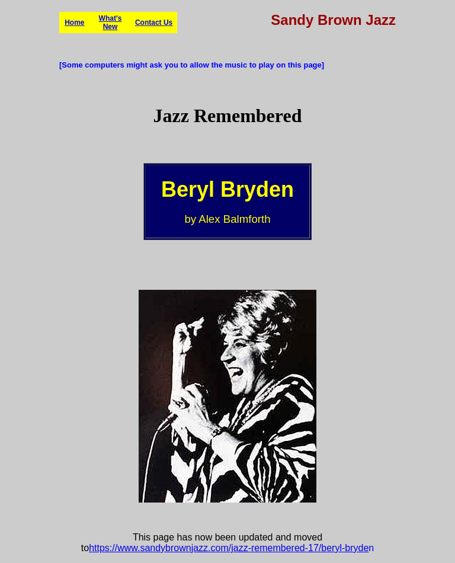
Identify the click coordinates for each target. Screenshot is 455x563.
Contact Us (153, 22)
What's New (110, 22)
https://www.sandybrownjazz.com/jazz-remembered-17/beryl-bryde (229, 548)
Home (74, 22)
